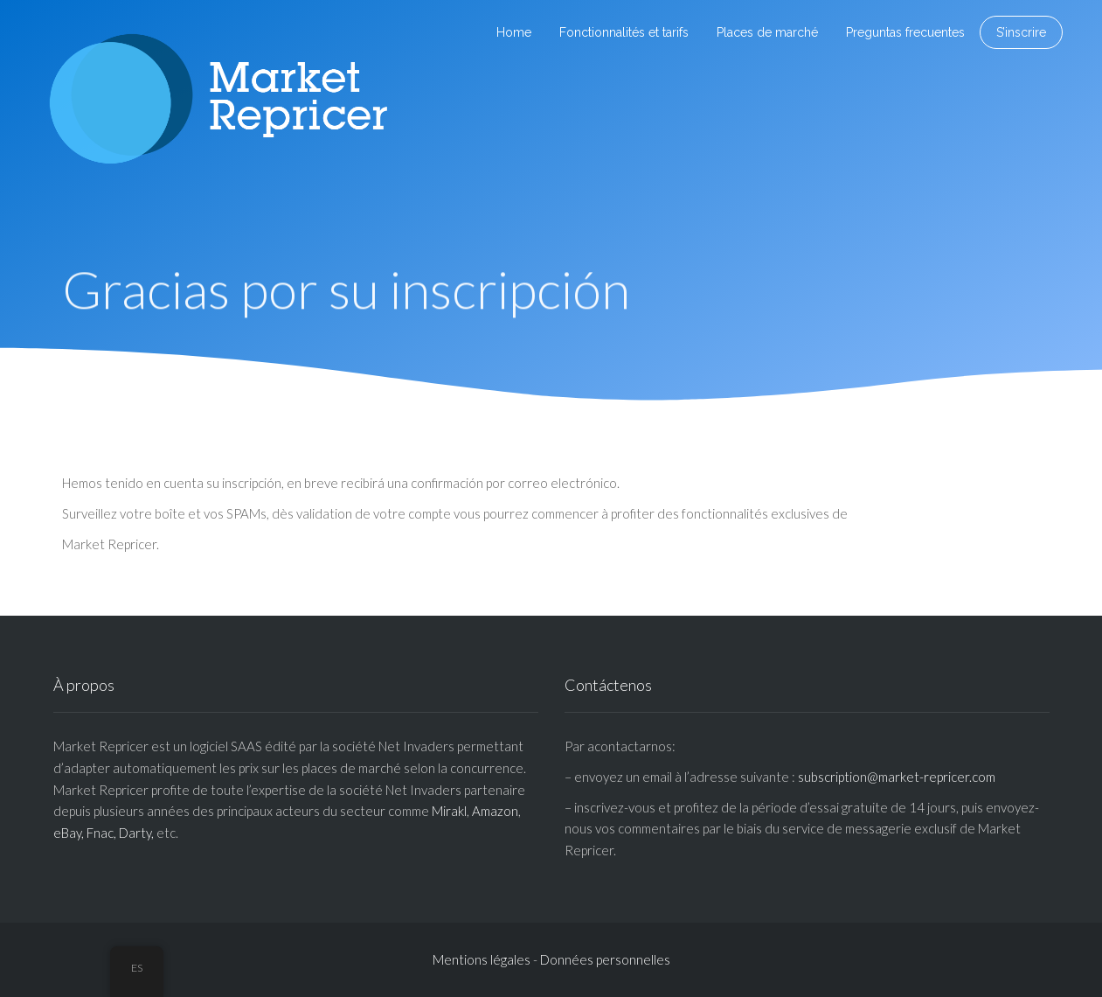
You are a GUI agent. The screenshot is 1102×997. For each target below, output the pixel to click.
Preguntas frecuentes (905, 32)
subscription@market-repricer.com (896, 776)
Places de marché (767, 32)
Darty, (136, 832)
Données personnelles (605, 959)
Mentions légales (481, 959)
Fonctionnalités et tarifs (624, 32)
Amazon (495, 811)
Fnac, (101, 832)
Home (513, 32)
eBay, (68, 832)
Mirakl (449, 811)
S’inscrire (1021, 32)
